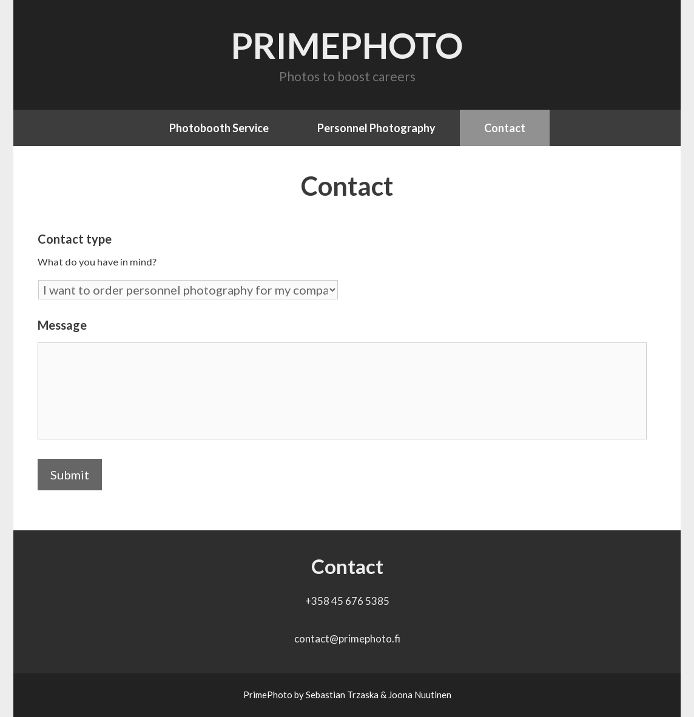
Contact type (75, 239)
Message (62, 325)
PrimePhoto (347, 45)
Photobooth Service (219, 128)
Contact (504, 128)
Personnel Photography (376, 128)
